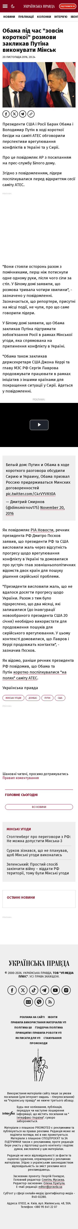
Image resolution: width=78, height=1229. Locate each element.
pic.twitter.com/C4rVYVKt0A (31, 493)
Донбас (33, 698)
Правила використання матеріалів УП (38, 1022)
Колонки (44, 17)
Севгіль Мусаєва (53, 1180)
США (60, 698)
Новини (9, 17)
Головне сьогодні (21, 795)
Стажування (52, 1038)
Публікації (26, 17)
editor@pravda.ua (50, 1187)
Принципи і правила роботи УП (39, 1032)
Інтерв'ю (60, 17)
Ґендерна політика (49, 1027)
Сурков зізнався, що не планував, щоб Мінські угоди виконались (37, 852)
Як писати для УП (27, 1038)
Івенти (52, 1017)
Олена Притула (53, 1183)
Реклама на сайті (32, 1017)
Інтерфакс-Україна (30, 1117)
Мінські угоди (13, 698)
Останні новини (21, 897)
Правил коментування (20, 778)
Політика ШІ (23, 1027)
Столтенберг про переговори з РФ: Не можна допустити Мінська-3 (39, 838)
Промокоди (38, 1043)
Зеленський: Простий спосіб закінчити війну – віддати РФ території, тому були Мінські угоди (38, 868)
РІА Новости (42, 530)
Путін (47, 698)
